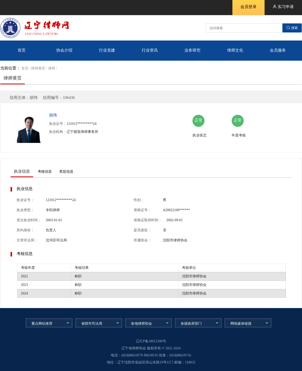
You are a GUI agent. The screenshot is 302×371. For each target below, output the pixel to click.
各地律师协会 (141, 323)
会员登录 (248, 7)
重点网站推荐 (42, 323)
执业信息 (22, 171)
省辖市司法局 (91, 323)
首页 (24, 68)
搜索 (292, 28)
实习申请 (283, 7)
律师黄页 (38, 68)
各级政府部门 (191, 323)
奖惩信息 (66, 171)
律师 (51, 68)
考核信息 (45, 171)
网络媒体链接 (240, 323)
